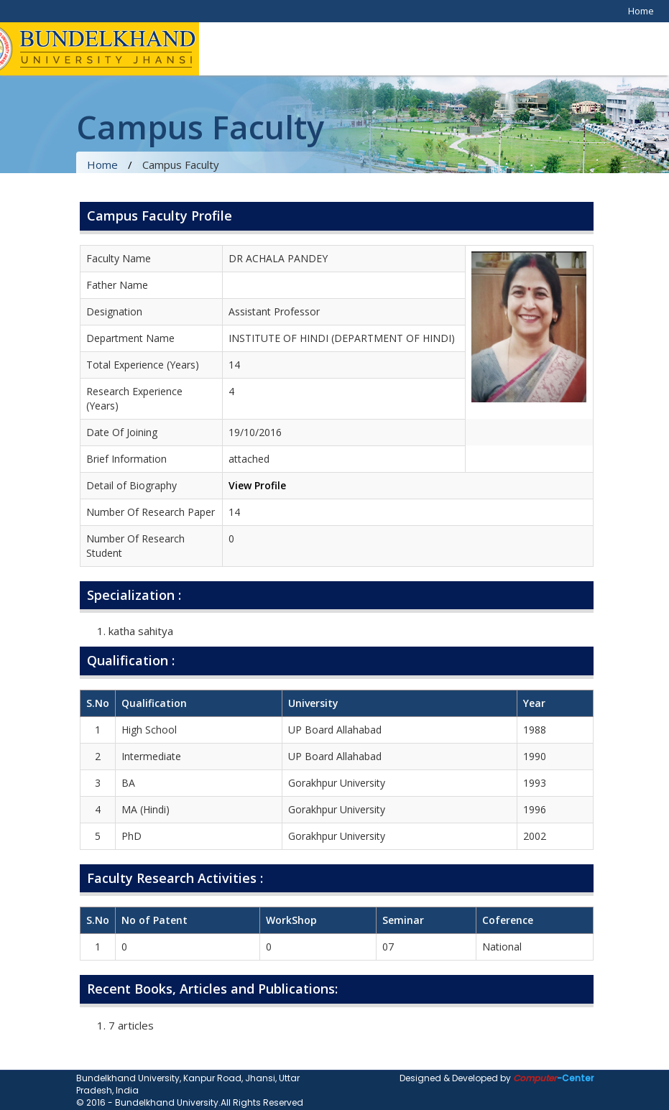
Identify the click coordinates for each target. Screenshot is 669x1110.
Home (641, 10)
